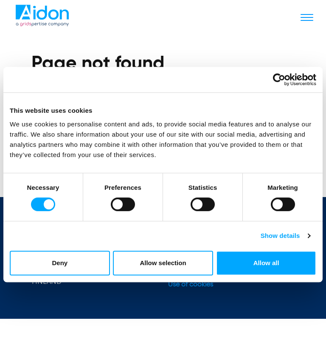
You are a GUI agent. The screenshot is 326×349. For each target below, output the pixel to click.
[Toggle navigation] (307, 17)
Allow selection (163, 262)
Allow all (266, 262)
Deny (59, 262)
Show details (280, 235)
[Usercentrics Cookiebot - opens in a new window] (279, 79)
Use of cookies (190, 284)
